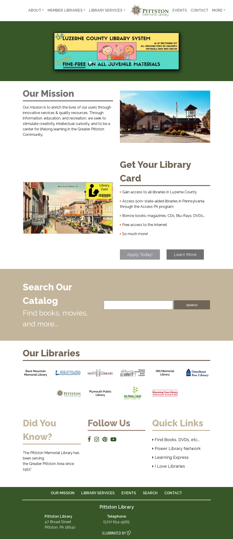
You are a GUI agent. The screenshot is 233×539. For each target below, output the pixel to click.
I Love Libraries (168, 466)
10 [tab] (137, 62)
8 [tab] (127, 62)
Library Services (105, 10)
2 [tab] (95, 62)
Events (179, 10)
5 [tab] (111, 62)
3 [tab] (100, 62)
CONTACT (173, 493)
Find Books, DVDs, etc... (176, 439)
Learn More (185, 254)
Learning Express (170, 457)
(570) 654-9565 (116, 522)
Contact (199, 10)
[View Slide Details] (116, 51)
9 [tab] (132, 62)
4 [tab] (106, 62)
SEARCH (150, 493)
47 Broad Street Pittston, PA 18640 (60, 521)
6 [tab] (116, 62)
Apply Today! (140, 254)
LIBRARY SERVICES (98, 493)
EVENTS (129, 493)
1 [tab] (90, 62)
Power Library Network (176, 448)
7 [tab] (121, 62)
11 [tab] (142, 62)
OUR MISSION (62, 493)
